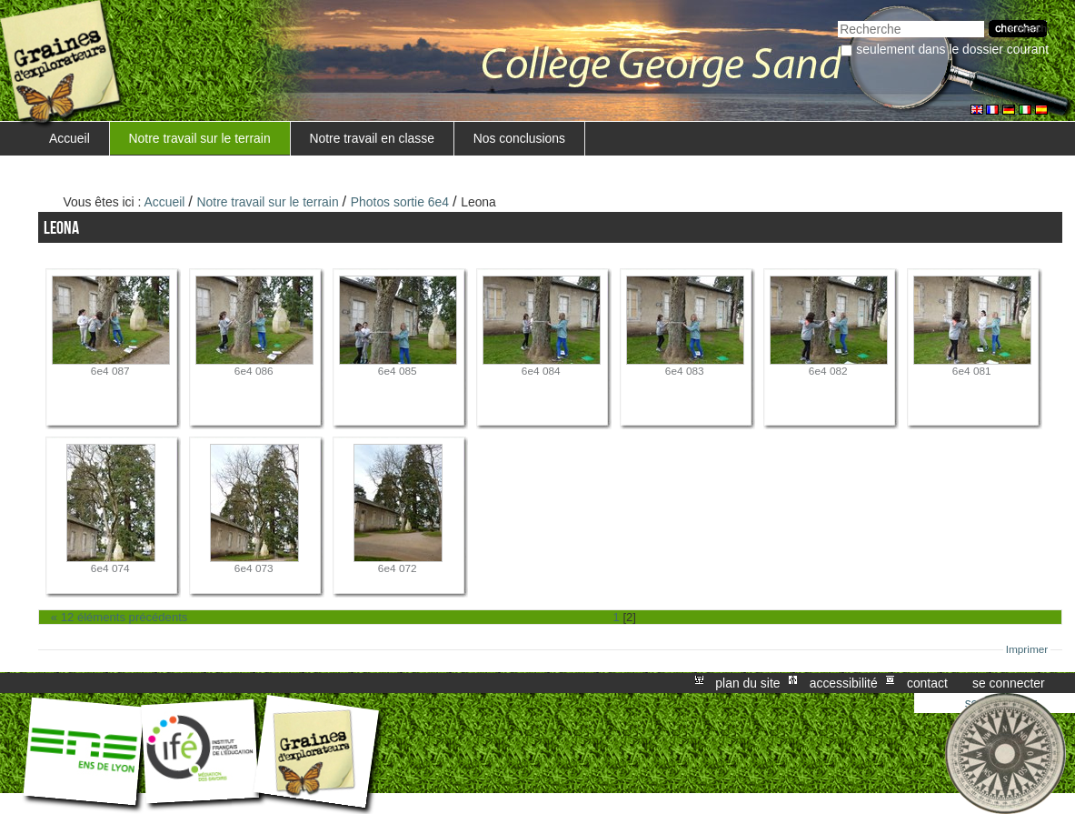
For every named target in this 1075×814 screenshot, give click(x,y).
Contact (927, 683)
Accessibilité (844, 683)
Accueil (69, 138)
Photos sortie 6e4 (400, 202)
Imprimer (1027, 649)
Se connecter (1008, 683)
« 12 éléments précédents (119, 617)
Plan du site (747, 683)
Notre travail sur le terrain (200, 138)
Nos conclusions (519, 138)
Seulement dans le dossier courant (952, 49)
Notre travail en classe (371, 138)
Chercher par (837, 18)
